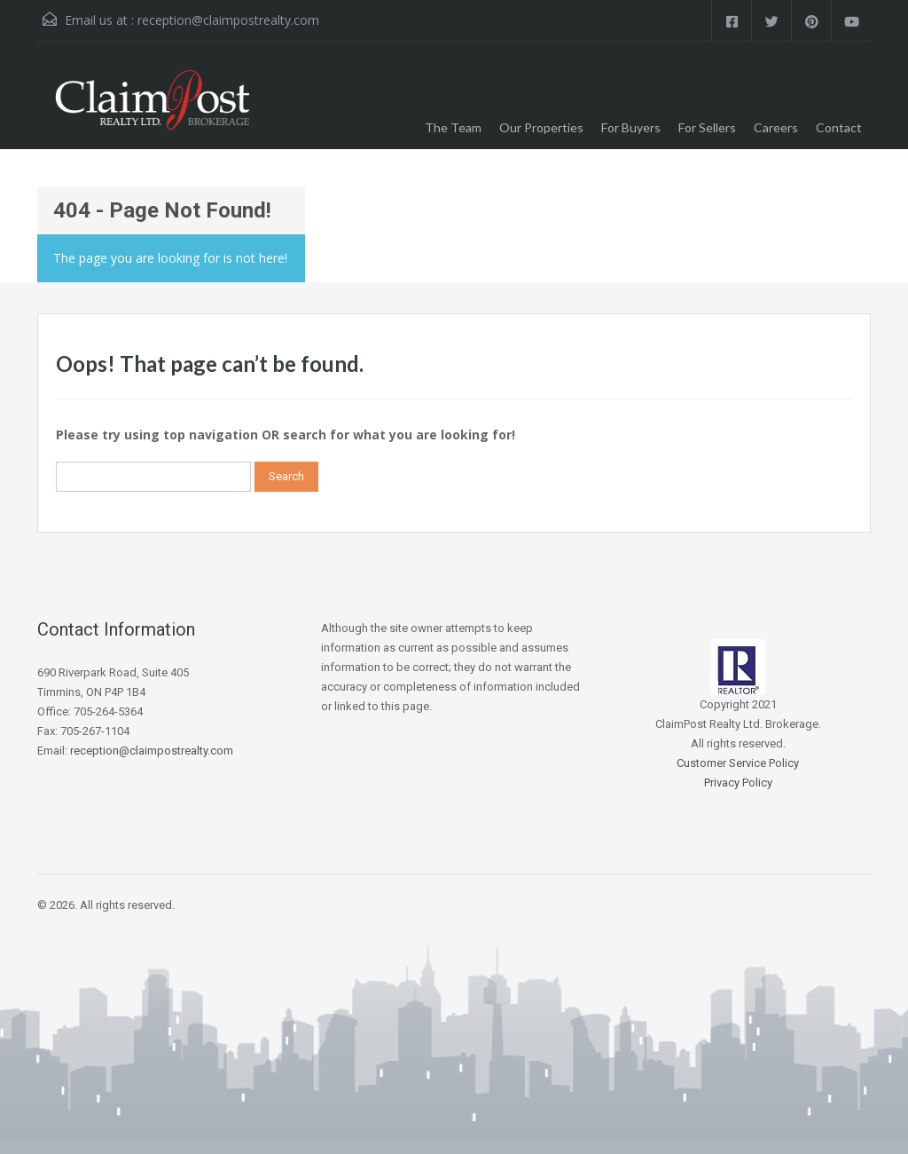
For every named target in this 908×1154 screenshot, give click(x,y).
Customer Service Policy (738, 763)
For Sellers (707, 127)
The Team (453, 127)
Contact (839, 127)
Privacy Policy (738, 782)
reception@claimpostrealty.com (228, 20)
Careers (776, 127)
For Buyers (631, 127)
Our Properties (541, 127)
